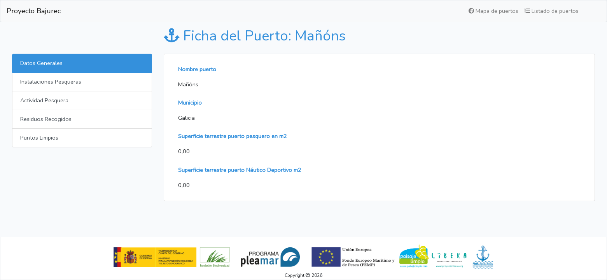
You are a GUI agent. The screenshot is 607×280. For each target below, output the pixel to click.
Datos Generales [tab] (41, 63)
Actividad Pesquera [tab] (44, 100)
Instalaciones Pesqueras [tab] (50, 82)
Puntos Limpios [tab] (39, 138)
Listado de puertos (552, 11)
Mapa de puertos (493, 11)
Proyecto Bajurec (34, 11)
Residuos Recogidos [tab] (46, 119)
